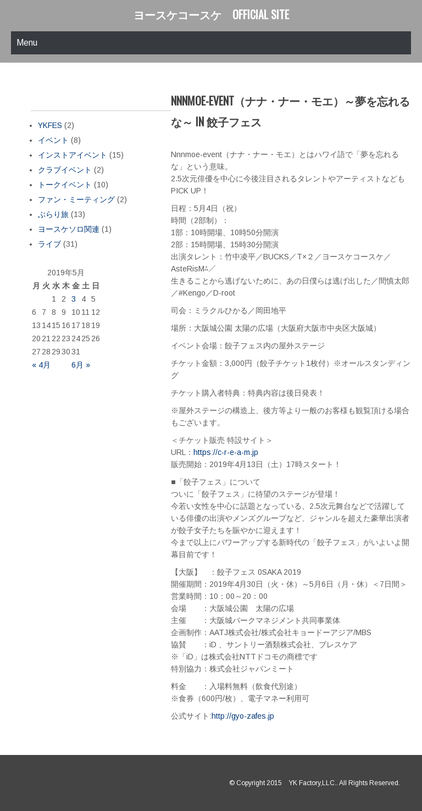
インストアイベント (72, 155)
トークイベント (65, 184)
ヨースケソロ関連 (68, 229)
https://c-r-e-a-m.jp (225, 452)
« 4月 (41, 364)
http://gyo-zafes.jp (243, 716)
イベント (53, 140)
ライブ (49, 244)
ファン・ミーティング (76, 199)
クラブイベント (65, 169)
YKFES (50, 125)
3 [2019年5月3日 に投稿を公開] (73, 299)
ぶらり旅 (53, 214)
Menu (26, 42)
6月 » (80, 364)
